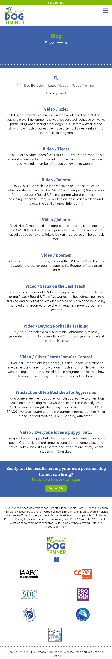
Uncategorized (55, 93)
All (18, 85)
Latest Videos (58, 85)
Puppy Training (83, 85)
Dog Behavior (34, 85)
